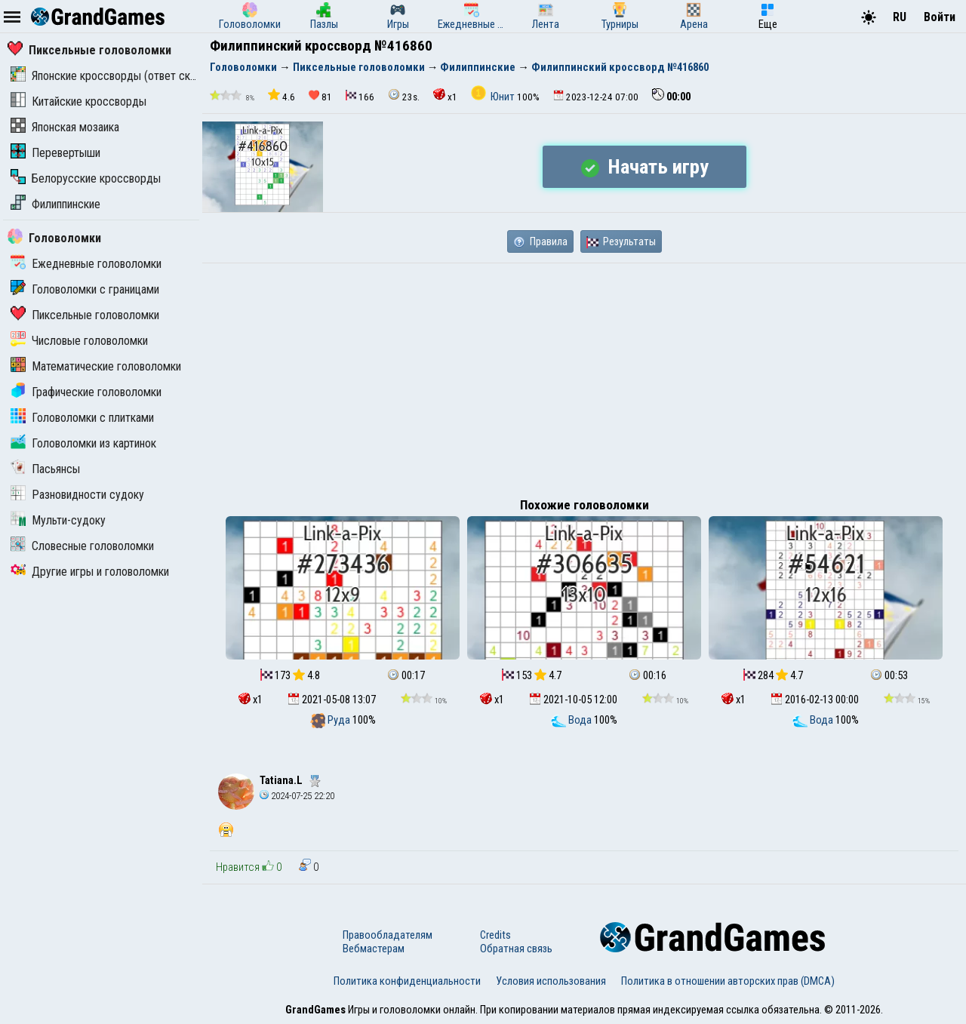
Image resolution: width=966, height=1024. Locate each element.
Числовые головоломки (79, 341)
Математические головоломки (96, 366)
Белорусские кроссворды (86, 178)
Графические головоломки (86, 392)
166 (360, 96)
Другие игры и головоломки (90, 571)
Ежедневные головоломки (86, 264)
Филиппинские (55, 204)
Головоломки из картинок (83, 443)
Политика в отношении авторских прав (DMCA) (728, 981)
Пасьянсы (45, 469)
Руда (331, 720)
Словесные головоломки (82, 546)
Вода (572, 720)
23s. (404, 95)
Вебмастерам (374, 948)
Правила (540, 241)
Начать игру (645, 167)
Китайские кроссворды (78, 101)
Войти (939, 17)
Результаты (621, 241)
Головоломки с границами (85, 289)
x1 (445, 95)
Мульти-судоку (58, 520)
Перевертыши (55, 153)
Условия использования (551, 981)
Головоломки (54, 238)
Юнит (494, 96)
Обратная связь (516, 948)
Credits (495, 935)
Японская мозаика (65, 127)
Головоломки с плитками (82, 418)
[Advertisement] (584, 376)
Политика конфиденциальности (407, 981)
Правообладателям (387, 935)
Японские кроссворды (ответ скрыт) (112, 76)
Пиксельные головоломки (89, 50)
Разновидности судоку (77, 494)
